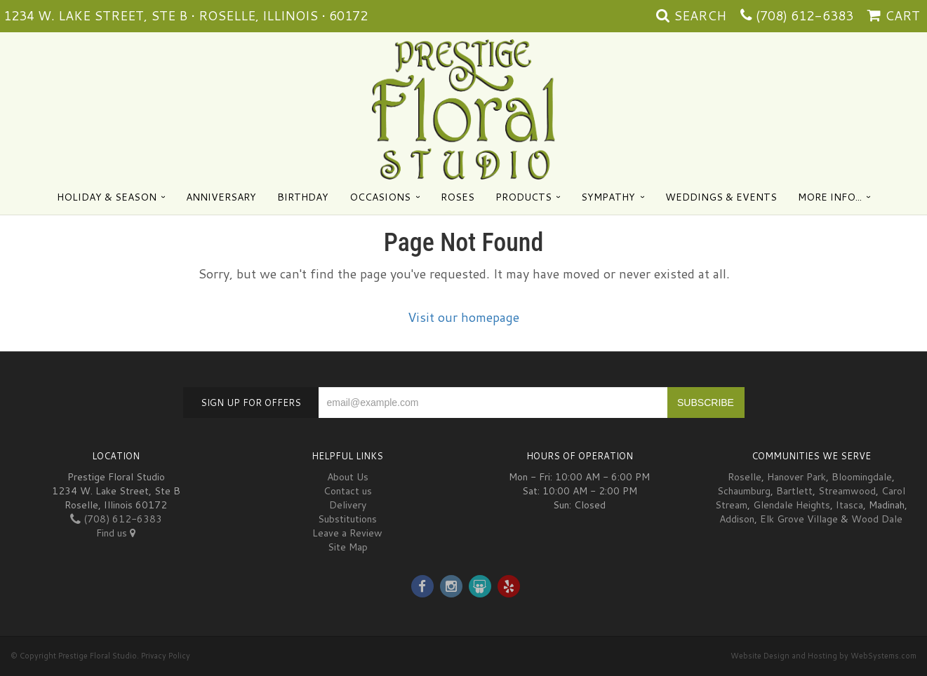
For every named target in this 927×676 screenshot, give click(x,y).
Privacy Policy (165, 655)
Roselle (744, 477)
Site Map (348, 547)
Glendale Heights (791, 505)
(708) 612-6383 (804, 15)
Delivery (347, 505)
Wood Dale (876, 519)
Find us (115, 533)
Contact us (348, 491)
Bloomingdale (862, 477)
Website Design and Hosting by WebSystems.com (823, 655)
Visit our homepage (463, 317)
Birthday (302, 197)
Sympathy (608, 197)
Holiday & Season (106, 197)
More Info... (830, 197)
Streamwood (847, 491)
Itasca (849, 505)
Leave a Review (347, 533)
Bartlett (794, 491)
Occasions (380, 197)
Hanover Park (796, 477)
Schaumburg (744, 491)
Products (523, 197)
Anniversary (221, 197)
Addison (736, 519)
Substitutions (347, 519)
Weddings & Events (721, 197)
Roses (457, 197)
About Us (347, 477)
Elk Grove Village (799, 519)
